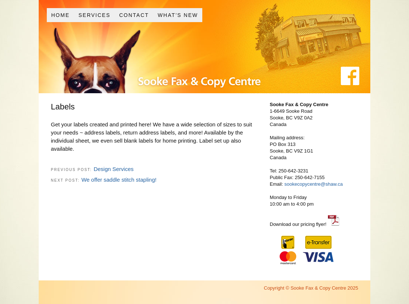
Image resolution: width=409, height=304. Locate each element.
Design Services (113, 169)
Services (94, 15)
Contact (134, 15)
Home (60, 15)
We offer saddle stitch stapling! (119, 180)
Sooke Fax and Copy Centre (180, 65)
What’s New (178, 15)
